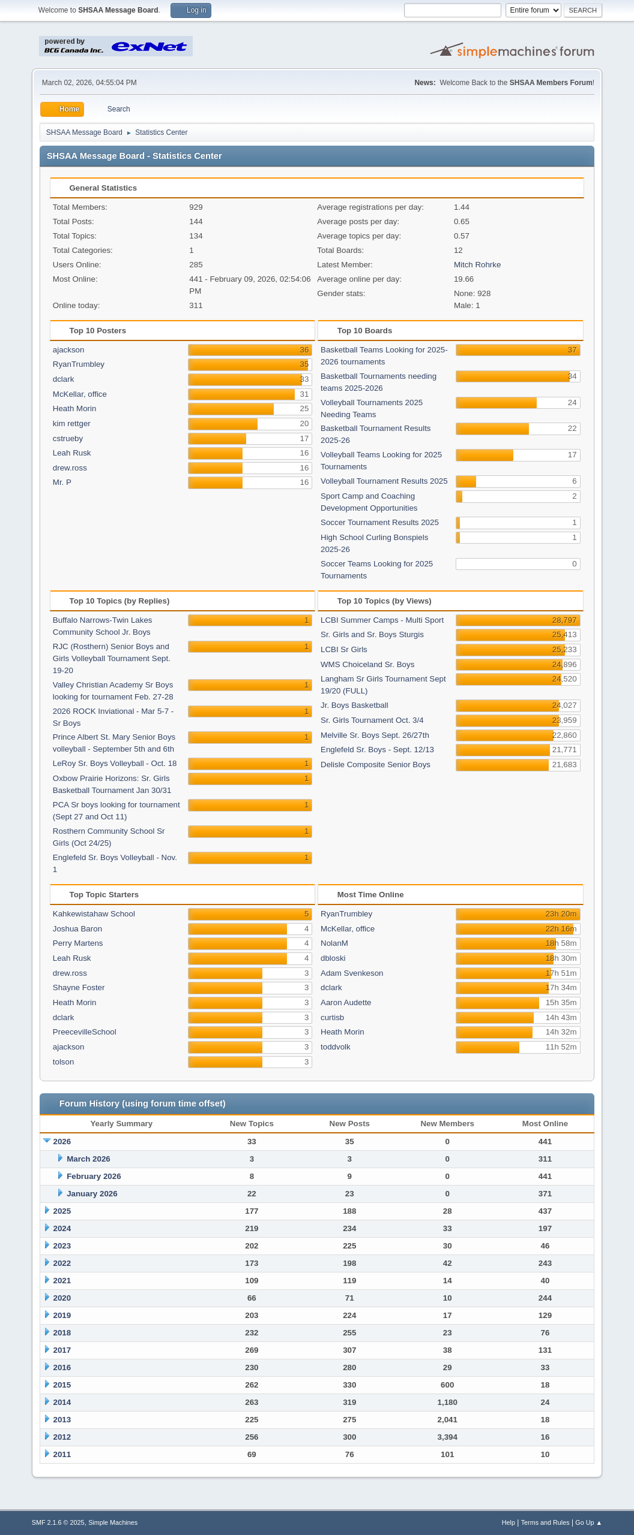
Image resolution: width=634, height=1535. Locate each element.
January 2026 (92, 1193)
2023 (62, 1245)
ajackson (69, 349)
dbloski (333, 958)
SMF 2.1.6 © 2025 (58, 1522)
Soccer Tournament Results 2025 (380, 522)
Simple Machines (112, 1522)
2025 (62, 1211)
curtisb (332, 1017)
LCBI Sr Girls (344, 649)
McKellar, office (80, 394)
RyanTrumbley (78, 364)
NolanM (334, 943)
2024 (62, 1228)
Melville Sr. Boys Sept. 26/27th (375, 735)
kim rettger (72, 423)
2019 (62, 1315)
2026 (62, 1141)
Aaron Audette (346, 1002)
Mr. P (62, 482)
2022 (62, 1263)
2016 (62, 1367)
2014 (62, 1402)
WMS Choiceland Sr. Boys (367, 664)
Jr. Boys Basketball (354, 705)
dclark (63, 379)
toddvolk (336, 1046)
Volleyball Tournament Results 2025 (384, 481)
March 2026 (88, 1158)
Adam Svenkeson (352, 973)
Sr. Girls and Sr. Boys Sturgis (372, 634)
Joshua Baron (77, 928)
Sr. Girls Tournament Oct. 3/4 (372, 720)
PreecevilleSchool (84, 1031)
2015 (62, 1384)
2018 (62, 1332)
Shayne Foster (79, 987)
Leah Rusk (72, 452)
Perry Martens (78, 943)
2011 (62, 1454)
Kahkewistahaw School (94, 913)
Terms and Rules (545, 1522)
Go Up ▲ (588, 1522)
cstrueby (68, 438)
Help (508, 1522)
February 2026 (94, 1176)
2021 (62, 1280)
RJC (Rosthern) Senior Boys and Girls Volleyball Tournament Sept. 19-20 (112, 658)
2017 (62, 1350)
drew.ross (70, 467)
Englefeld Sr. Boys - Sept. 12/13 (377, 749)
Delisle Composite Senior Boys (375, 764)
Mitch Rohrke (477, 264)
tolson (63, 1061)
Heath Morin (75, 408)
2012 (62, 1437)
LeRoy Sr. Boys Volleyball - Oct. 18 (115, 763)
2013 (62, 1419)
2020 (62, 1297)
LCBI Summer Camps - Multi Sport (382, 620)
